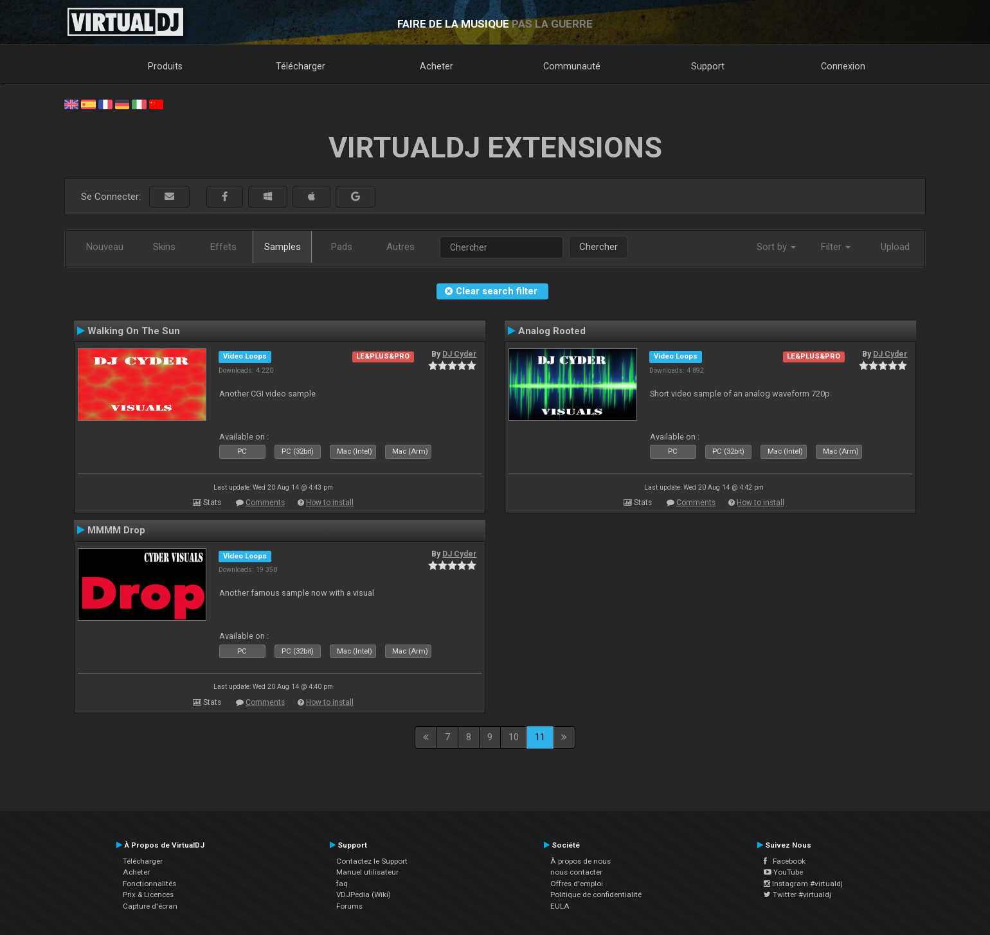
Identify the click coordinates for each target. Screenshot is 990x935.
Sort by (776, 247)
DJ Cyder (459, 354)
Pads (341, 247)
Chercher (598, 247)
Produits (165, 66)
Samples (282, 247)
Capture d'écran (150, 906)
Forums (349, 906)
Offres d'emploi (576, 883)
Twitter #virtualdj (797, 894)
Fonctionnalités (149, 883)
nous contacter (576, 872)
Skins (164, 247)
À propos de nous (580, 861)
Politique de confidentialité (596, 894)
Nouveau (104, 247)
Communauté (571, 66)
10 (514, 737)
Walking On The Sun (133, 331)
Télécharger (300, 66)
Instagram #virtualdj (803, 883)
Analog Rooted (552, 331)
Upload (895, 247)
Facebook (785, 861)
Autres (400, 247)
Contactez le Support (372, 861)
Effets (223, 247)
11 (540, 737)
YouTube (783, 872)
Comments (265, 502)
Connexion (843, 66)
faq (342, 883)
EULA (560, 906)
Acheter (436, 66)
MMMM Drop (116, 530)
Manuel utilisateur (367, 872)
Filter (836, 247)
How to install (330, 502)
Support (707, 66)
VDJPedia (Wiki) (363, 894)
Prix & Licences (148, 894)
